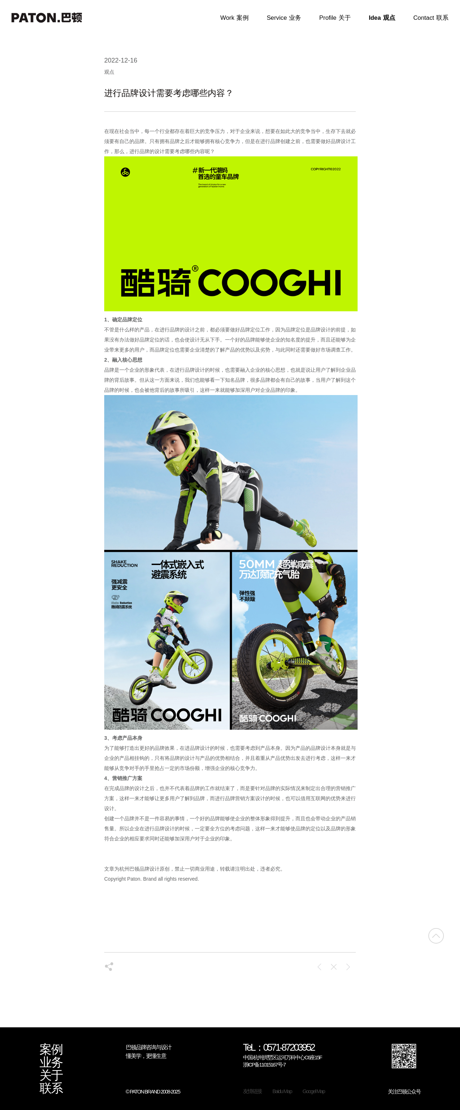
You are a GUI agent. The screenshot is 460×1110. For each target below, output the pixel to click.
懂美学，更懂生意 (146, 1056)
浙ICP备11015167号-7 (264, 1064)
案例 (51, 1049)
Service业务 (284, 18)
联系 (51, 1088)
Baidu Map (282, 1091)
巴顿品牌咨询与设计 (148, 1047)
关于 (51, 1075)
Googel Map (314, 1091)
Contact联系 (430, 18)
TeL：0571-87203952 (278, 1048)
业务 (51, 1062)
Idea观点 (382, 18)
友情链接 (252, 1091)
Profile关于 (335, 18)
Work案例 (234, 18)
